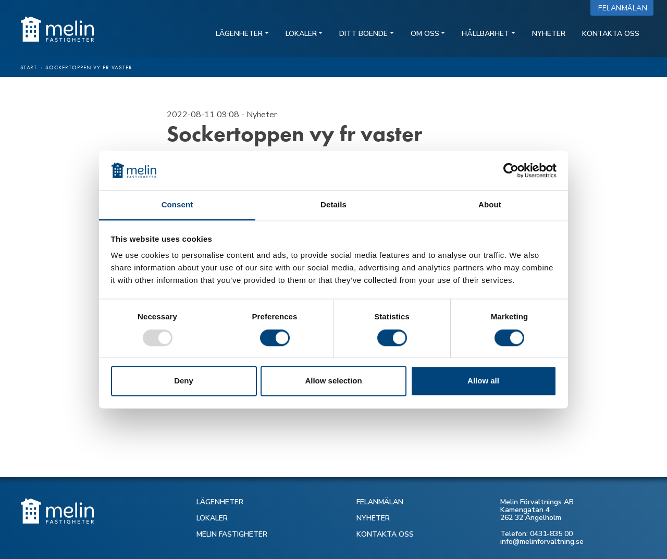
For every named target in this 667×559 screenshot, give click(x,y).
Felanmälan (625, 8)
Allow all (483, 381)
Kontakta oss (610, 34)
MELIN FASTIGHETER (231, 534)
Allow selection (333, 381)
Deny (183, 381)
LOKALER (212, 518)
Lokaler (301, 34)
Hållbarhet (485, 34)
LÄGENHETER (219, 502)
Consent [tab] (177, 205)
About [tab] (489, 205)
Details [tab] (333, 205)
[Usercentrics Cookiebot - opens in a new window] (511, 170)
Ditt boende (363, 34)
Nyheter (548, 34)
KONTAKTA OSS (385, 534)
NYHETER (373, 518)
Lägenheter (239, 34)
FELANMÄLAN (379, 502)
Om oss (425, 34)
